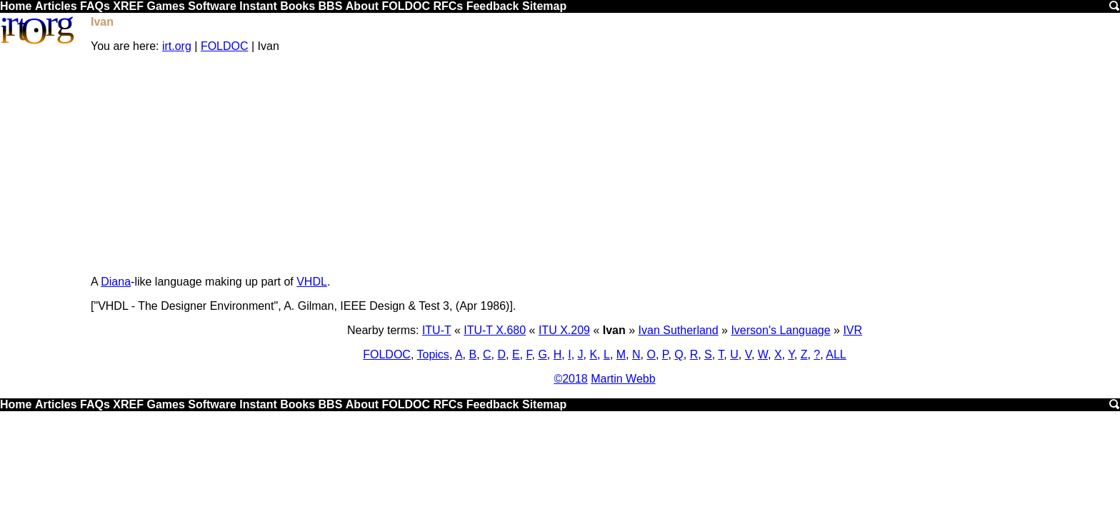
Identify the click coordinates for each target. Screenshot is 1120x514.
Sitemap (544, 6)
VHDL (311, 282)
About (362, 6)
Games (165, 6)
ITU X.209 (564, 330)
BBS (331, 6)
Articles (56, 6)
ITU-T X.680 (495, 330)
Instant (257, 6)
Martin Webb (623, 379)
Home (15, 6)
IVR (852, 330)
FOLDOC (405, 6)
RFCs (448, 6)
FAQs (95, 6)
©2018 (570, 379)
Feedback (492, 6)
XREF (128, 6)
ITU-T (436, 330)
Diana (116, 282)
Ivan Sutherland (679, 330)
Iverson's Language (780, 330)
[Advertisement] (605, 164)
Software (212, 6)
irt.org (176, 46)
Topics (433, 354)
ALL (836, 354)
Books (297, 6)
